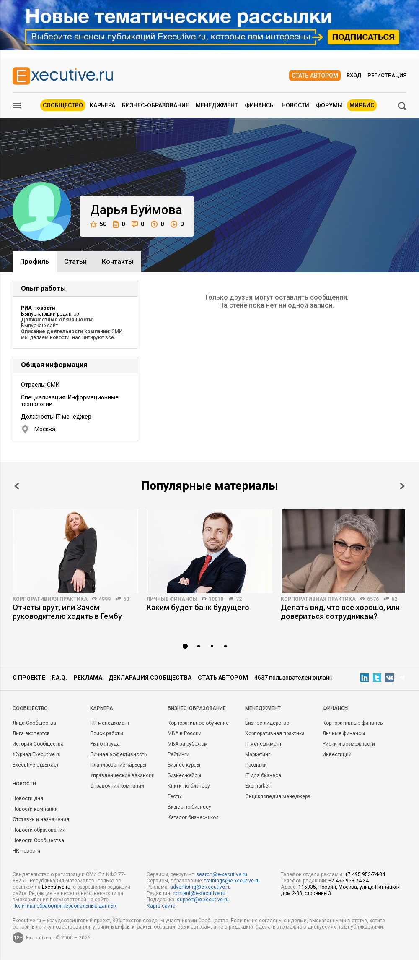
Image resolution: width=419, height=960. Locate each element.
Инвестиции (337, 754)
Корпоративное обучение (198, 723)
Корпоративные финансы (353, 723)
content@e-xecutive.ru (199, 893)
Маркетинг (257, 754)
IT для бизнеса (263, 775)
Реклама (87, 677)
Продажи (256, 765)
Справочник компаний (117, 786)
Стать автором (315, 75)
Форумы (329, 105)
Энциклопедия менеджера (277, 796)
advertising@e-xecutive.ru (200, 887)
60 (126, 599)
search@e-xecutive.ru (221, 874)
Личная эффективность (118, 754)
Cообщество (30, 708)
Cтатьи (75, 262)
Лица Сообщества (34, 723)
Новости (295, 105)
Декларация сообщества (150, 677)
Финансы (260, 105)
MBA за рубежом (188, 744)
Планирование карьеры (118, 765)
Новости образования (39, 830)
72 (239, 599)
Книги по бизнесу (189, 786)
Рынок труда (105, 744)
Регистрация (386, 75)
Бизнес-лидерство (267, 723)
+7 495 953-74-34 (365, 874)
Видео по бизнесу (189, 807)
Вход (354, 75)
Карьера (102, 105)
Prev (17, 486)
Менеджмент (217, 105)
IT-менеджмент (263, 744)
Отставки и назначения (41, 819)
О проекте (29, 677)
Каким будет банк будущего (198, 607)
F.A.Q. (59, 677)
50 (98, 224)
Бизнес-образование (155, 105)
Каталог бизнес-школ (193, 817)
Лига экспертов (31, 733)
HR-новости (26, 851)
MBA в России (185, 733)
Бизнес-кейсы (184, 775)
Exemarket (257, 786)
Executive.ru (56, 887)
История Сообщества (38, 744)
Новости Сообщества (38, 840)
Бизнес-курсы (184, 765)
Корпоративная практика (50, 599)
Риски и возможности (349, 744)
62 (394, 599)
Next (402, 486)
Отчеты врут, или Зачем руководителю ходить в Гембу (67, 612)
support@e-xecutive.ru (203, 900)
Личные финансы (172, 599)
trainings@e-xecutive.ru (232, 881)
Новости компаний (35, 809)
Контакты (118, 262)
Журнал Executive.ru (37, 754)
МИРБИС (361, 105)
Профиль (34, 262)
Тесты (175, 796)
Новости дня (28, 798)
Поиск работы (106, 733)
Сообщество (63, 105)
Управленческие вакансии (122, 775)
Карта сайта (161, 906)
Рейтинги (178, 754)
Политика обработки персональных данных (65, 906)
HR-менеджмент (109, 723)
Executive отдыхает (36, 765)
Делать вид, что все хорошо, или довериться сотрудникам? (340, 612)
